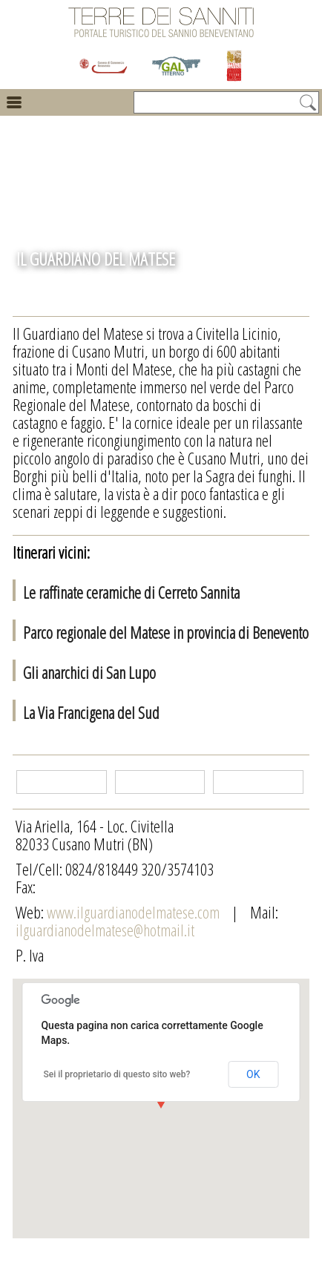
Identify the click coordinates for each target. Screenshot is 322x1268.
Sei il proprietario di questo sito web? (116, 1074)
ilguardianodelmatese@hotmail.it (105, 930)
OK (253, 1074)
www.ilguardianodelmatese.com (135, 912)
